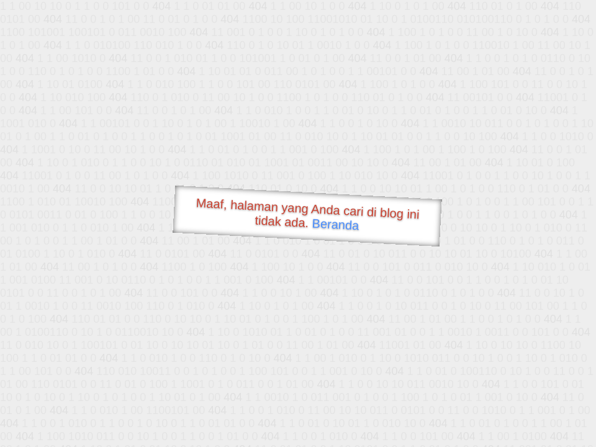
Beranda (335, 224)
